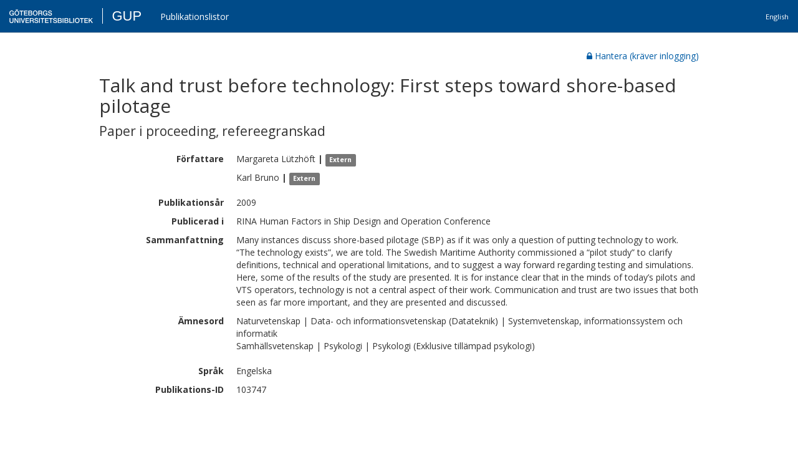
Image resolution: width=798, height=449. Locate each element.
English (777, 16)
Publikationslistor (194, 16)
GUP (127, 16)
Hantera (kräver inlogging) (643, 56)
